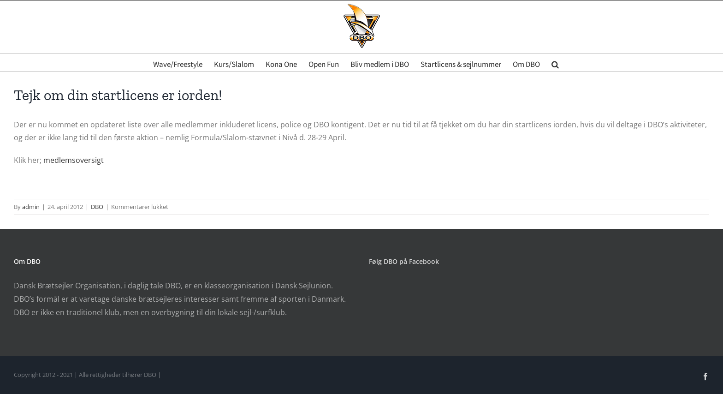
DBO (97, 207)
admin (31, 207)
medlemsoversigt (73, 160)
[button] (555, 63)
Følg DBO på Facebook (404, 261)
